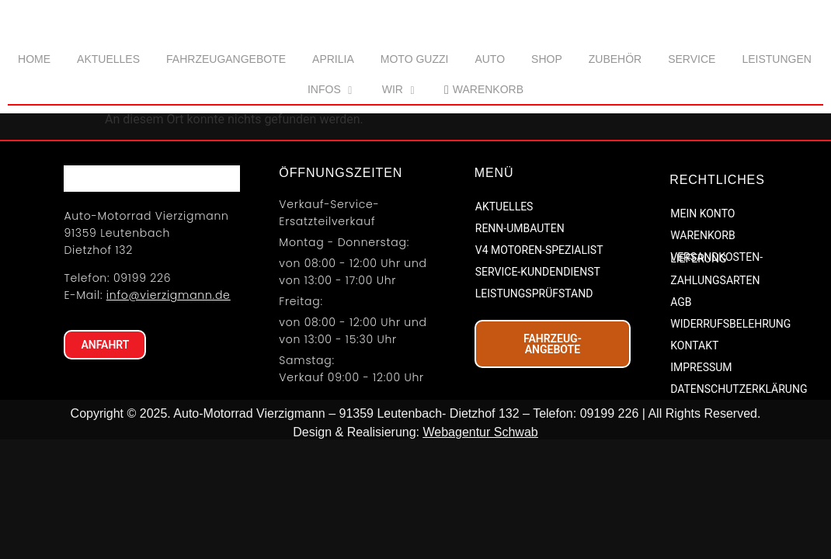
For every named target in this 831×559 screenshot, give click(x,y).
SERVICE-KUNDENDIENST (537, 362)
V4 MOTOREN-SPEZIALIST (539, 341)
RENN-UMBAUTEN (520, 319)
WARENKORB (702, 327)
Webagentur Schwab (479, 523)
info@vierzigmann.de (168, 403)
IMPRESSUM (701, 459)
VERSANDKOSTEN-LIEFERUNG (716, 349)
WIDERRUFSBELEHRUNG (730, 415)
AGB (680, 393)
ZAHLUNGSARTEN (715, 372)
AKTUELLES (504, 297)
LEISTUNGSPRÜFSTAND (534, 384)
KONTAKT (694, 437)
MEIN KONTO (702, 305)
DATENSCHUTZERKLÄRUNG (738, 480)
